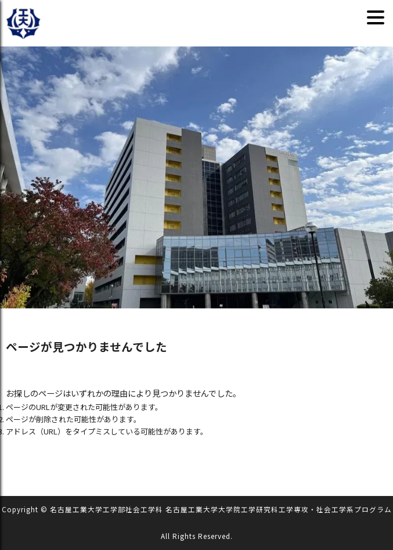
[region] (196, 177)
